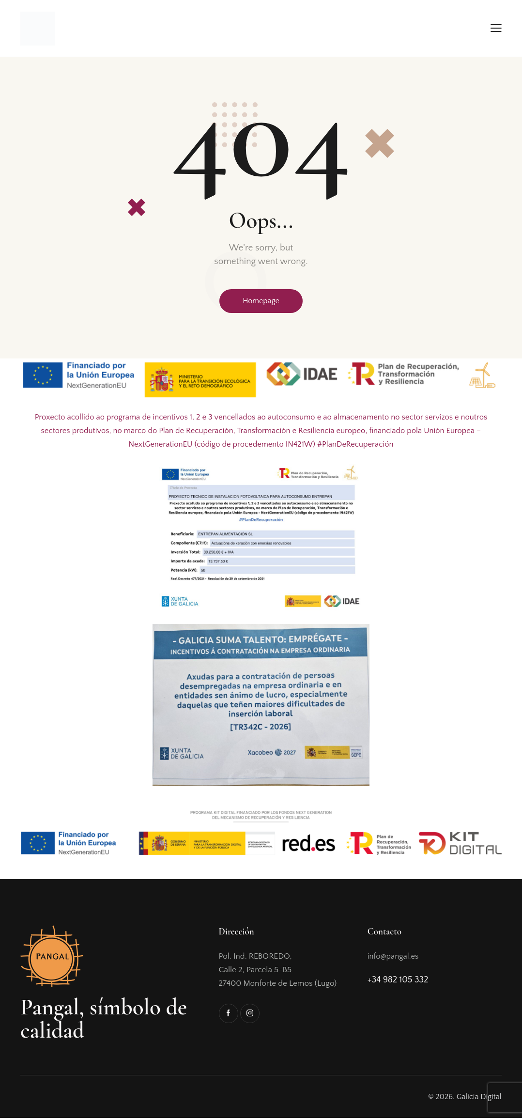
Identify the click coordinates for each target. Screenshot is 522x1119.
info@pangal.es (394, 957)
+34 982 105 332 (398, 981)
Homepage (261, 301)
